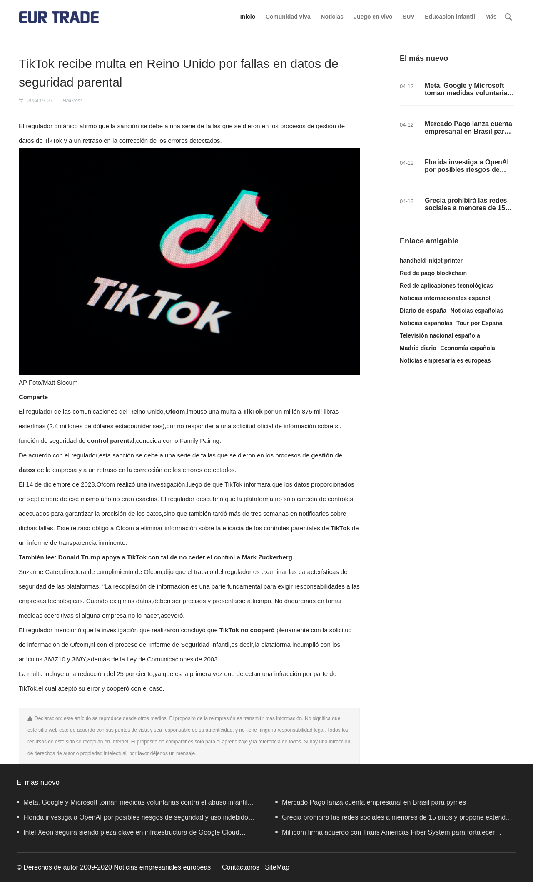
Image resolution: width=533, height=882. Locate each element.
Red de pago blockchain (433, 273)
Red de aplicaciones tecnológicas (446, 285)
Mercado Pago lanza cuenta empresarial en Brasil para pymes (468, 131)
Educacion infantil (450, 16)
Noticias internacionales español (445, 298)
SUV (409, 16)
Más (490, 16)
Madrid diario (418, 348)
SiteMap (277, 867)
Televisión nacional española (440, 335)
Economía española (467, 348)
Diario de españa (423, 310)
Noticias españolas (477, 310)
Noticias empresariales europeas (445, 360)
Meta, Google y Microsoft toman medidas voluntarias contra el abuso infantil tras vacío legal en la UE (468, 97)
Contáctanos (240, 867)
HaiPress (72, 101)
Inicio (248, 16)
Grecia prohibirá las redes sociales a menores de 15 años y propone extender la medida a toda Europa (468, 211)
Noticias (332, 16)
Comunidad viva (288, 16)
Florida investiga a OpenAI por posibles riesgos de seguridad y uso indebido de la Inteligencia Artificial (467, 173)
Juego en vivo (373, 16)
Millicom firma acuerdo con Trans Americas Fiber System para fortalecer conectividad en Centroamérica (385, 834)
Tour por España (479, 323)
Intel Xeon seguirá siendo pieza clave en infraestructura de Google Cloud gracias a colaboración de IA (128, 834)
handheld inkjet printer (431, 260)
